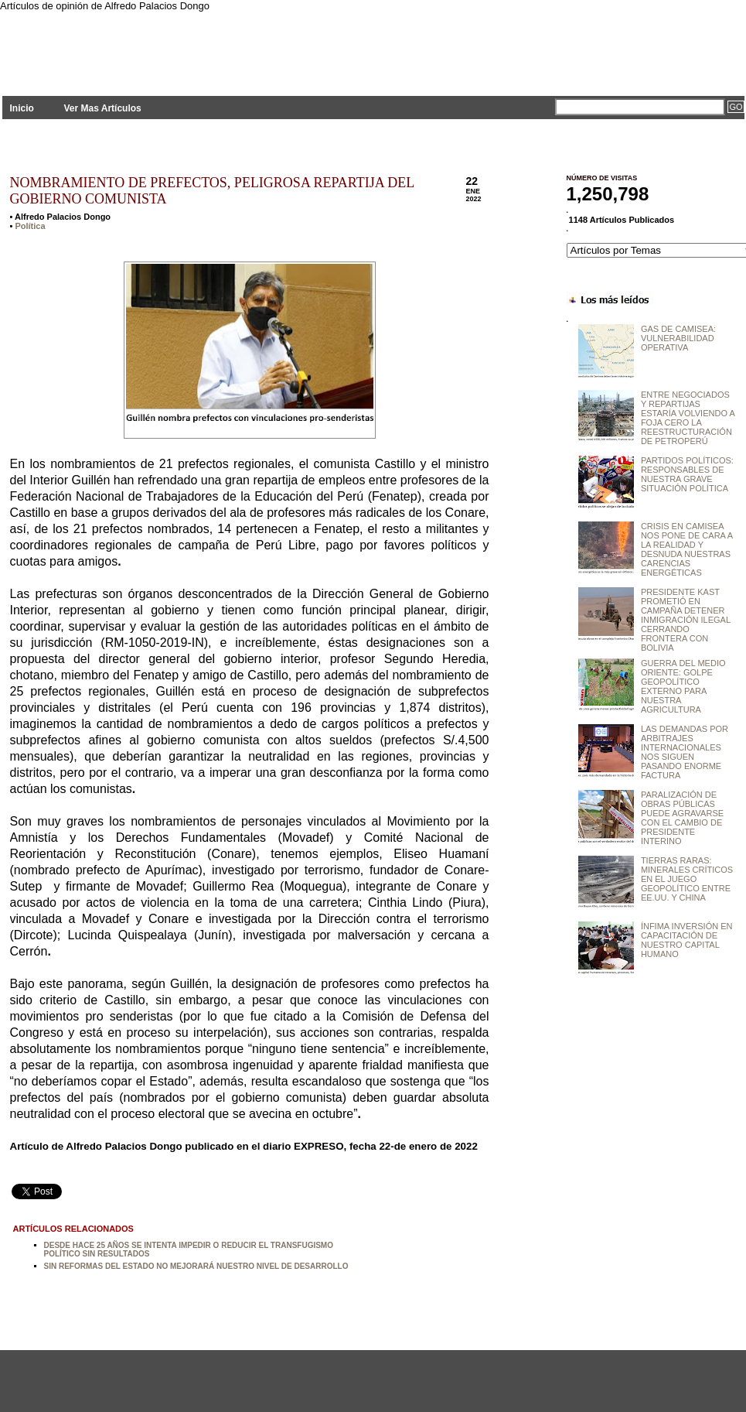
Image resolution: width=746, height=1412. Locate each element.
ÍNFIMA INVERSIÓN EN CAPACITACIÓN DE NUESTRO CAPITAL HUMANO (687, 940)
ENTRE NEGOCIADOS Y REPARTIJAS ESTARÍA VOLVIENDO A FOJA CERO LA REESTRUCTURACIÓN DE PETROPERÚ (687, 418)
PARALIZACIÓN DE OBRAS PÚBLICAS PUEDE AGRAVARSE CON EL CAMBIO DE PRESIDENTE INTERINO (682, 818)
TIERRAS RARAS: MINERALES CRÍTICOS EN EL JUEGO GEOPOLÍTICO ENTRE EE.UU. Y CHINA (687, 879)
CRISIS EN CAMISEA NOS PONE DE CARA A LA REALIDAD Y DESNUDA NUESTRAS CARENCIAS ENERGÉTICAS (687, 549)
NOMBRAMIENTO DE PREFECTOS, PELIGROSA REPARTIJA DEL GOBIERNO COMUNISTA (212, 191)
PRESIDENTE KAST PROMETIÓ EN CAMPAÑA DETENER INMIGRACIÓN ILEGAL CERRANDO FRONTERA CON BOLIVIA (686, 619)
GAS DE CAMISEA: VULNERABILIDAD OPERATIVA (678, 338)
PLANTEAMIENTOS (141, 44)
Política (30, 226)
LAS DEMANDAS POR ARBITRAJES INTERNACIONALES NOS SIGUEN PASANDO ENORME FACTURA (684, 752)
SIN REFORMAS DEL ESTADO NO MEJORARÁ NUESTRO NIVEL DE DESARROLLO (196, 1266)
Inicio (22, 108)
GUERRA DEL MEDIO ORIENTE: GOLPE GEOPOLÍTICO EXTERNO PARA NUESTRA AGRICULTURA (683, 686)
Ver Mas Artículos (102, 108)
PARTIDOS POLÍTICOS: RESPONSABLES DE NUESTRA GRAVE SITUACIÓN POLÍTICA (687, 474)
